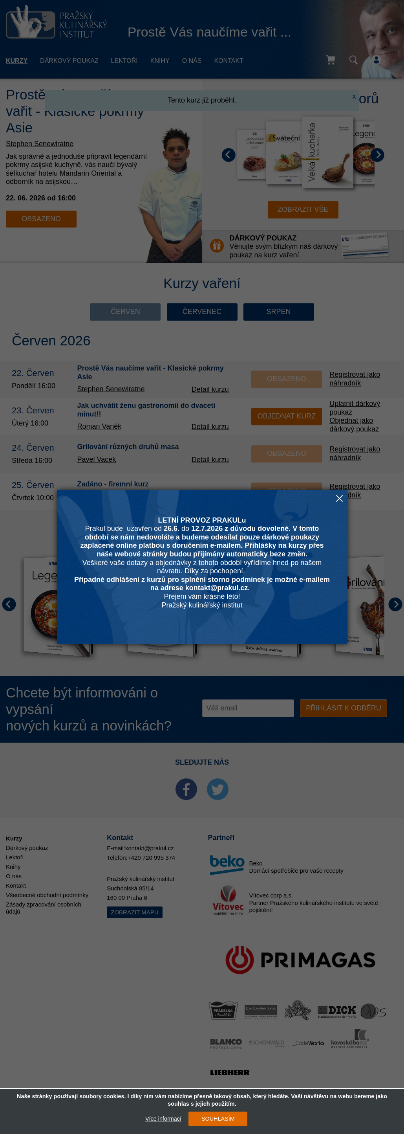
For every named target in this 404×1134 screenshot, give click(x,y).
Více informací (163, 1119)
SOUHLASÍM (218, 1119)
